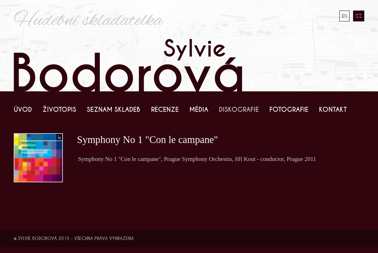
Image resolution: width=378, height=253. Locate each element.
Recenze (165, 109)
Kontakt (333, 109)
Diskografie (239, 109)
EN (344, 16)
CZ (359, 16)
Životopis (59, 109)
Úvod (23, 109)
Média (198, 109)
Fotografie (288, 109)
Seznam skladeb (113, 109)
